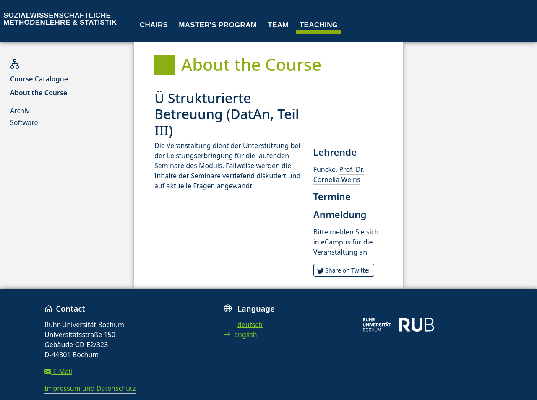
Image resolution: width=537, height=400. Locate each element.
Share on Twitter (344, 270)
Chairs (154, 25)
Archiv (19, 110)
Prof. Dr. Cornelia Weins (338, 174)
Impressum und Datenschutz (90, 388)
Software (24, 122)
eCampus (335, 242)
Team (278, 25)
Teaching (319, 25)
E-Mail (58, 371)
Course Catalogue (39, 78)
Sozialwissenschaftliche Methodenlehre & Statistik (60, 18)
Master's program (218, 25)
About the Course (38, 92)
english (240, 334)
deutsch (250, 324)
